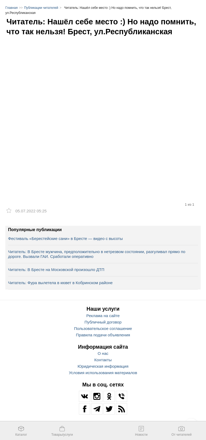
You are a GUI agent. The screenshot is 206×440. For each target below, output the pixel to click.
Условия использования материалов (103, 372)
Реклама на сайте (103, 315)
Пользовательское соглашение (103, 328)
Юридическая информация (103, 366)
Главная (11, 8)
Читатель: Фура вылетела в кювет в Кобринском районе (60, 282)
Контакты (103, 360)
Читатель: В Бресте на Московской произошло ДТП (56, 269)
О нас (103, 353)
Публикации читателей (41, 8)
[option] (103, 106)
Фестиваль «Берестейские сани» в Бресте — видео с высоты (65, 238)
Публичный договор (103, 322)
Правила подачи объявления (103, 335)
